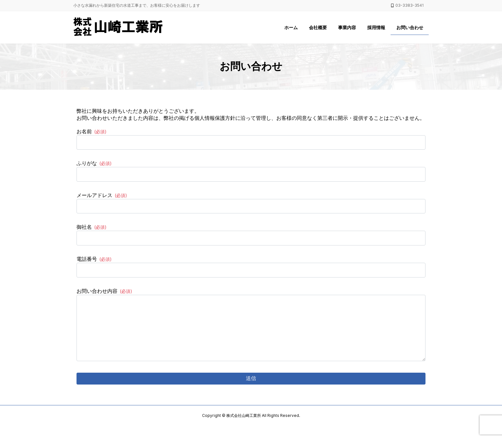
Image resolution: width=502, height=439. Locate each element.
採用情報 (376, 27)
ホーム (291, 27)
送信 (251, 391)
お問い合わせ (409, 27)
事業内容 (347, 27)
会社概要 (318, 27)
